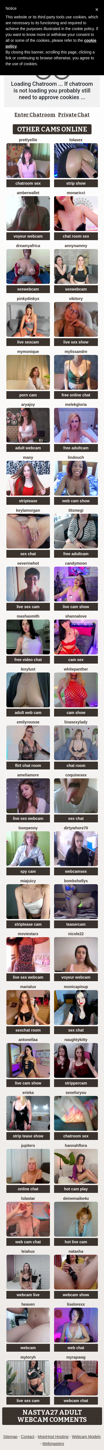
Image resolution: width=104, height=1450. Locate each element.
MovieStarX (28, 934)
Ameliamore (28, 775)
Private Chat (74, 115)
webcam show (76, 1295)
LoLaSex (75, 140)
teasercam (75, 924)
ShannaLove (76, 616)
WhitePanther (76, 669)
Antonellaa (28, 1039)
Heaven (28, 1304)
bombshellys (76, 881)
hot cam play (76, 1189)
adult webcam (28, 448)
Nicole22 (76, 934)
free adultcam (75, 448)
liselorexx (76, 1304)
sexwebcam (28, 289)
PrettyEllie (28, 140)
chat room (76, 765)
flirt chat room (28, 765)
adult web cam (28, 712)
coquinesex (76, 775)
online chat (28, 1189)
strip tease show (28, 1136)
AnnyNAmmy (76, 245)
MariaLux (28, 986)
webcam (28, 1348)
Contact (27, 1436)
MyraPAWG (75, 1357)
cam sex (75, 659)
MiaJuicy (28, 881)
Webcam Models (86, 1436)
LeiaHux (28, 1251)
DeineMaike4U (76, 1198)
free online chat (76, 395)
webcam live (28, 1295)
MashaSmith (28, 616)
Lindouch (76, 457)
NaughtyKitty (75, 1039)
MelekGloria (76, 404)
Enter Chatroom (34, 115)
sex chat (28, 554)
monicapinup (76, 986)
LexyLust (28, 669)
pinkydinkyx (28, 298)
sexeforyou (75, 1092)
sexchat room (28, 1030)
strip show (76, 183)
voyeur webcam (28, 236)
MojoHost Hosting (53, 1436)
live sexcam (28, 342)
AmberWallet (28, 193)
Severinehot (28, 563)
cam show (76, 712)
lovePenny (28, 828)
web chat (76, 1348)
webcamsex (76, 871)
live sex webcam (28, 818)
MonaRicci (76, 193)
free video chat (28, 659)
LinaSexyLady (75, 722)
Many (28, 457)
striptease (28, 501)
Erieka (28, 1092)
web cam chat (28, 1242)
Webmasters (53, 1443)
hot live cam (76, 1242)
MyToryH (28, 1357)
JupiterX (28, 1145)
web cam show (76, 501)
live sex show (76, 342)
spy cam (28, 871)
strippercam (76, 1083)
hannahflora (76, 1145)
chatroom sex (28, 183)
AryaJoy (28, 404)
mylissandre (76, 351)
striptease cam (28, 924)
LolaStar (28, 1198)
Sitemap (10, 1436)
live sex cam (28, 607)
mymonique (28, 351)
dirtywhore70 (76, 828)
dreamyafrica (28, 245)
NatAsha (76, 1251)
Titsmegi (76, 510)
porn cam (28, 395)
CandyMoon (76, 563)
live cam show (76, 607)
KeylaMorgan (28, 510)
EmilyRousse (28, 722)
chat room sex (76, 236)
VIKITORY (76, 298)
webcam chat (76, 1400)
